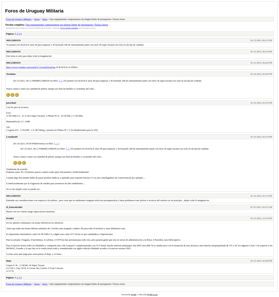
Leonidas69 (12, 136)
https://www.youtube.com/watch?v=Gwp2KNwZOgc (31, 67)
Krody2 (10, 218)
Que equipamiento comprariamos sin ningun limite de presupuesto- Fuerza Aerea (66, 24)
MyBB (133, 295)
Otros (44, 19)
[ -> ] (61, 80)
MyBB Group (152, 295)
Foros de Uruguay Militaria (34, 11)
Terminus (11, 74)
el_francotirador (14, 207)
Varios (37, 19)
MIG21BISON (13, 40)
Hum (8, 260)
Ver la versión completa (69, 28)
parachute (11, 102)
